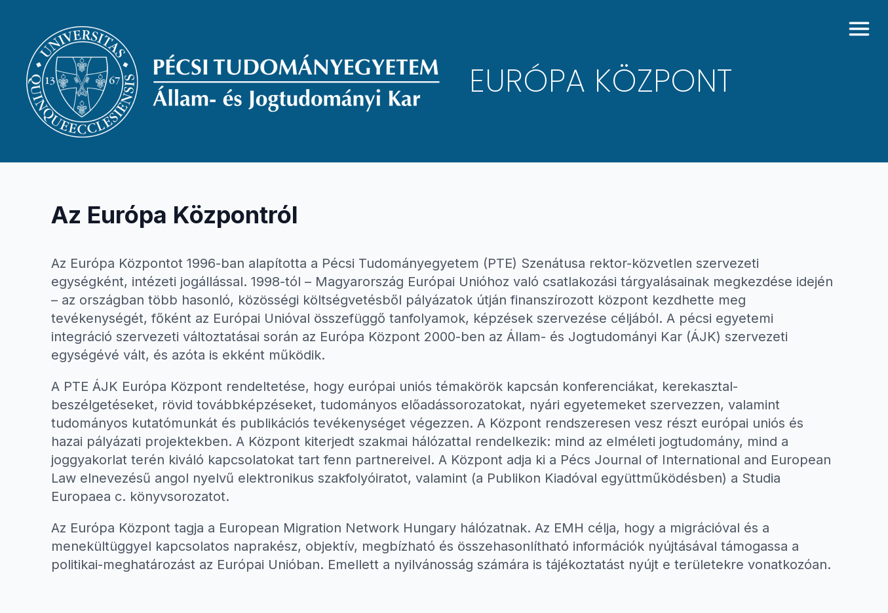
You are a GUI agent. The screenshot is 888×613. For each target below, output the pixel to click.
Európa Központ (600, 81)
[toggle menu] (859, 29)
